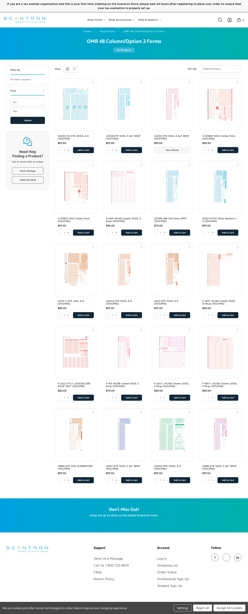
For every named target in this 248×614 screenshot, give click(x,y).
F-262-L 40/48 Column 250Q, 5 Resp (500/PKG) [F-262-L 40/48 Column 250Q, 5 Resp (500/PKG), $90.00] (171, 385)
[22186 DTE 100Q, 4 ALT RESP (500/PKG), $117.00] (220, 435)
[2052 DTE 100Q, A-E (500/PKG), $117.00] (172, 270)
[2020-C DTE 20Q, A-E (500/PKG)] (64, 315)
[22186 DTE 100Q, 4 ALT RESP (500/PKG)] (209, 480)
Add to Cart (83, 150)
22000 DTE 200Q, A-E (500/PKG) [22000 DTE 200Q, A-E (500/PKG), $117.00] (167, 467)
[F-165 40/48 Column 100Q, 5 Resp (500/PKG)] (113, 398)
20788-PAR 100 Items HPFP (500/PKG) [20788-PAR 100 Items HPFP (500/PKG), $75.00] (170, 220)
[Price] (27, 92)
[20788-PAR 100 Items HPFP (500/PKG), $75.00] (172, 187)
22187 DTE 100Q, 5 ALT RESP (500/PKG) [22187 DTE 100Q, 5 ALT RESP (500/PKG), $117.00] (123, 467)
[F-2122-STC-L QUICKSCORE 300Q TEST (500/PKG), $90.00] (76, 352)
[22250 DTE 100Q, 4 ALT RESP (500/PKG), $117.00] (172, 105)
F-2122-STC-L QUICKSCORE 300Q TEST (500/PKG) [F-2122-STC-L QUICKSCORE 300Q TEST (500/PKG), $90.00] (74, 385)
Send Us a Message (108, 558)
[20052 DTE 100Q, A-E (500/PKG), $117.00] (124, 270)
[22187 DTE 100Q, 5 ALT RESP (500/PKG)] (113, 480)
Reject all (202, 608)
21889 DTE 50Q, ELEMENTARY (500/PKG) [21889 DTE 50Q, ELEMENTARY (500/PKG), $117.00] (75, 467)
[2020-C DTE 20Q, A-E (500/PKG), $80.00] (76, 270)
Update (27, 120)
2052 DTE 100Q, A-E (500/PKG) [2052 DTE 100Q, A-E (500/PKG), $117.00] (166, 302)
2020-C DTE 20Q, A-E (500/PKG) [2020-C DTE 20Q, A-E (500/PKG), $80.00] (71, 302)
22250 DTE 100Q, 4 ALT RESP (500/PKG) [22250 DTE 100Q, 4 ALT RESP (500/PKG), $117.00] (171, 137)
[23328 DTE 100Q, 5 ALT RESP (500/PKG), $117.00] (124, 105)
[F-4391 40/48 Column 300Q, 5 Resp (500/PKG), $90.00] (124, 187)
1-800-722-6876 (27, 180)
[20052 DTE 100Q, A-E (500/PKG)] (113, 315)
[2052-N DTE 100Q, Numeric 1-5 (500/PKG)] (209, 232)
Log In (162, 558)
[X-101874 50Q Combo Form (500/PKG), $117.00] (76, 187)
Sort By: (192, 68)
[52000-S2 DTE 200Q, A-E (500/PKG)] (64, 150)
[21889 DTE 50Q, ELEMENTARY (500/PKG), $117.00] (76, 435)
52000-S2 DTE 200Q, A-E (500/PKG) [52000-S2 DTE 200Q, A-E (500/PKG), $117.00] (73, 137)
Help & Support (149, 19)
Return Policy (104, 579)
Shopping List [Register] (167, 565)
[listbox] (221, 68)
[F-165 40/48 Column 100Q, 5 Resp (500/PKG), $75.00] (124, 352)
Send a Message (28, 171)
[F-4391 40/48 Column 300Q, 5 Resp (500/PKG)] (113, 232)
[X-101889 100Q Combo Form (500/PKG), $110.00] (220, 105)
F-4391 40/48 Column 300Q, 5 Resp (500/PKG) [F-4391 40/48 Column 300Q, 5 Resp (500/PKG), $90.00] (123, 220)
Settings (182, 608)
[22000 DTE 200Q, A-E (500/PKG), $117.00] (172, 435)
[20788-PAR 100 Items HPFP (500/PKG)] (161, 232)
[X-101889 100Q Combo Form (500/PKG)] (209, 150)
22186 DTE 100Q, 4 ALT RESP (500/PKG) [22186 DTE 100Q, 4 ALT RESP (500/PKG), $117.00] (219, 467)
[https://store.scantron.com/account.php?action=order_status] (230, 20)
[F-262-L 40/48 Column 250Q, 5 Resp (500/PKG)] (161, 398)
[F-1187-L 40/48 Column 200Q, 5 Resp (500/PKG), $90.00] (220, 352)
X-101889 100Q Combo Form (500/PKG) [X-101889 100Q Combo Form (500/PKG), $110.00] (218, 137)
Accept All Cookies (229, 608)
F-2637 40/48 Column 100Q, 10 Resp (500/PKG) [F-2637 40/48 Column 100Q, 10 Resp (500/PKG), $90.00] (218, 302)
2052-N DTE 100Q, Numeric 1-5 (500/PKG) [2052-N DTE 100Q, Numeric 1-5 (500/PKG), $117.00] (219, 220)
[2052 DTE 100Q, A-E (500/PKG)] (161, 315)
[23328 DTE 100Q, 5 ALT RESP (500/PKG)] (113, 150)
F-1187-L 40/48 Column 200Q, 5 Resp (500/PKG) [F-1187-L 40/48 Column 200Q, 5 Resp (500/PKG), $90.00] (219, 385)
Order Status (167, 572)
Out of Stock (172, 150)
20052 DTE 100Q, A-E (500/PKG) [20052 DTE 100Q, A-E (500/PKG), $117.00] (119, 302)
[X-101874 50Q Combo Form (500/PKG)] (64, 232)
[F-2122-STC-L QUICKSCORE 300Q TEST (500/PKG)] (64, 398)
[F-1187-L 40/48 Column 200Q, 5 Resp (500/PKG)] (209, 398)
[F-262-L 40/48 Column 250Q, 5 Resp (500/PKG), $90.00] (172, 352)
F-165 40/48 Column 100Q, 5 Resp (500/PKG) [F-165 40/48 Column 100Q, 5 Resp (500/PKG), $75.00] (122, 385)
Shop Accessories (122, 19)
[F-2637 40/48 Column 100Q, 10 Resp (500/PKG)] (209, 315)
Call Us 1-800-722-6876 (111, 565)
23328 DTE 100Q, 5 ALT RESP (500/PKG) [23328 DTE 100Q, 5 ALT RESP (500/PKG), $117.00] (123, 137)
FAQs (98, 572)
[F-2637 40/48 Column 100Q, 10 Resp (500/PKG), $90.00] (220, 270)
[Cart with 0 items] (240, 20)
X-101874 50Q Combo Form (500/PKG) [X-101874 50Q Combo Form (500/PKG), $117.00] (74, 220)
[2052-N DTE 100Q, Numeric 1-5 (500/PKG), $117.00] (220, 187)
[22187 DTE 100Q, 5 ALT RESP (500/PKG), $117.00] (124, 435)
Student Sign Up (169, 586)
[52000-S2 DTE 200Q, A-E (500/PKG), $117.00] (76, 105)
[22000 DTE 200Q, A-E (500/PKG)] (161, 480)
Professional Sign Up (173, 579)
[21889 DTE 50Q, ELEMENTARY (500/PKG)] (64, 480)
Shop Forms (96, 19)
